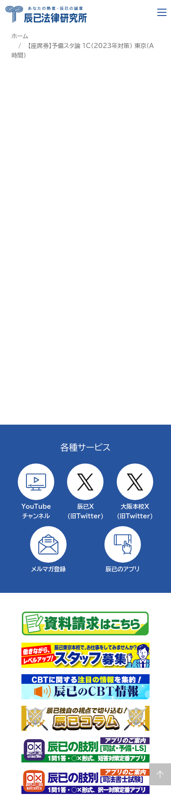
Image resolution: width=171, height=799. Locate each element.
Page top (160, 774)
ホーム (19, 36)
